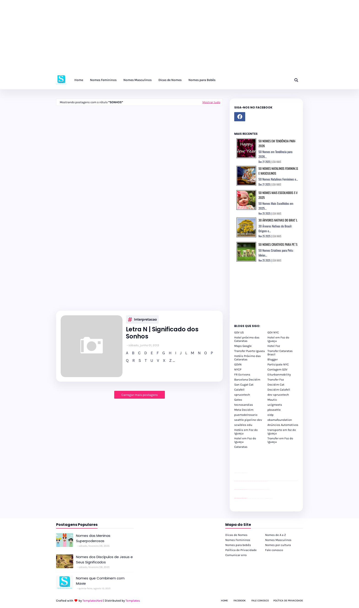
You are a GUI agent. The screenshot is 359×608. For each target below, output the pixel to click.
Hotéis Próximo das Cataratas (247, 357)
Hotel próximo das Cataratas (246, 339)
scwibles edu (243, 425)
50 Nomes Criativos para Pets (277, 244)
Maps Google (243, 346)
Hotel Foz (273, 346)
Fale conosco (274, 550)
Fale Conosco (260, 600)
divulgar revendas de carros (239, 489)
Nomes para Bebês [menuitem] (201, 80)
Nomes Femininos (237, 540)
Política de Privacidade (241, 550)
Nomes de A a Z (275, 535)
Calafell (239, 389)
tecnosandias (243, 404)
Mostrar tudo (211, 102)
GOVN (238, 364)
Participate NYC (278, 364)
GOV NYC (273, 332)
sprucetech (242, 394)
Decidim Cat (275, 384)
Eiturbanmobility (279, 374)
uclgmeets (274, 404)
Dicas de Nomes (236, 535)
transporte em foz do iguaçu (281, 431)
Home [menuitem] (78, 80)
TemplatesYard (92, 600)
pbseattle (274, 409)
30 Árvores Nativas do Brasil (277, 220)
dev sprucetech (278, 394)
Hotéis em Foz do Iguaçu (246, 431)
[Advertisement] (137, 39)
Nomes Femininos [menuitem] (103, 80)
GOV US (239, 332)
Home (224, 600)
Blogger (272, 359)
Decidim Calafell (278, 389)
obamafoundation (279, 420)
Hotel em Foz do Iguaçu (278, 339)
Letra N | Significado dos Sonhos (162, 333)
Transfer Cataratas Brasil (280, 352)
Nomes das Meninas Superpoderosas (93, 538)
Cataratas (240, 447)
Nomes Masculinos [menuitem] (137, 80)
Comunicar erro (236, 555)
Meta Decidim (243, 409)
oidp (270, 414)
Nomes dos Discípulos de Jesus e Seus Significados (104, 559)
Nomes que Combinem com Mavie (100, 581)
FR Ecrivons (242, 374)
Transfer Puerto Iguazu (249, 351)
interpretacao (142, 319)
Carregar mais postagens (139, 395)
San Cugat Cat (243, 384)
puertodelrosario (245, 414)
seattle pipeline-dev (248, 420)
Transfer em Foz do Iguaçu (280, 440)
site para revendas (246, 489)
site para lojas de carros (235, 489)
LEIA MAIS (276, 162)
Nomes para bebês (238, 545)
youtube (234, 498)
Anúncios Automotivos (282, 425)
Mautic (272, 399)
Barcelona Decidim (247, 379)
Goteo (238, 399)
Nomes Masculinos (278, 540)
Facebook (240, 600)
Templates (132, 600)
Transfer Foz (275, 379)
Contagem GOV (277, 369)
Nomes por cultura (278, 545)
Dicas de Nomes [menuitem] (170, 80)
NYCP (237, 369)
